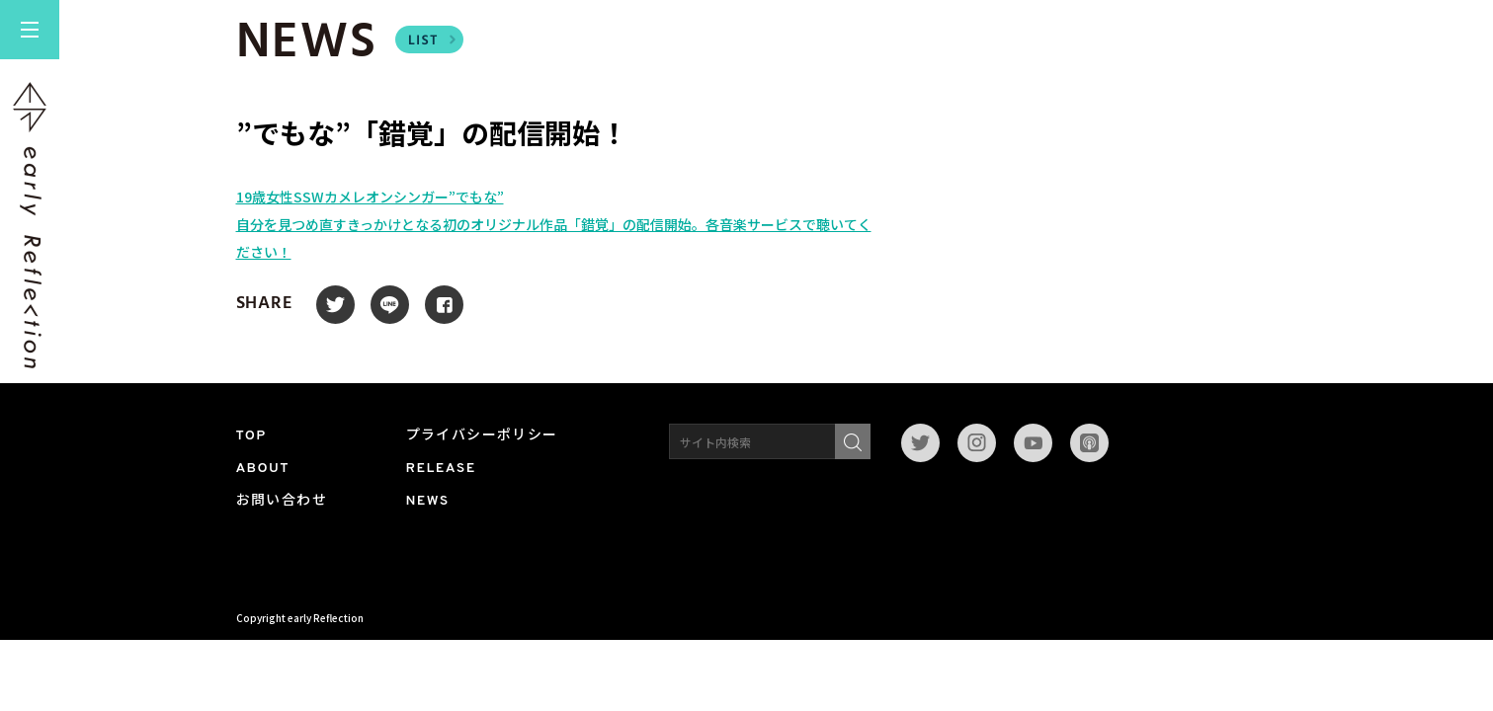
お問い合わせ (281, 501)
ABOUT (263, 468)
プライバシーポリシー (482, 436)
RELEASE (441, 468)
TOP (251, 436)
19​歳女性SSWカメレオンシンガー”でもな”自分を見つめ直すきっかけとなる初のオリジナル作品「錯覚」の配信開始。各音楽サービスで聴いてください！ (553, 224)
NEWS (428, 501)
